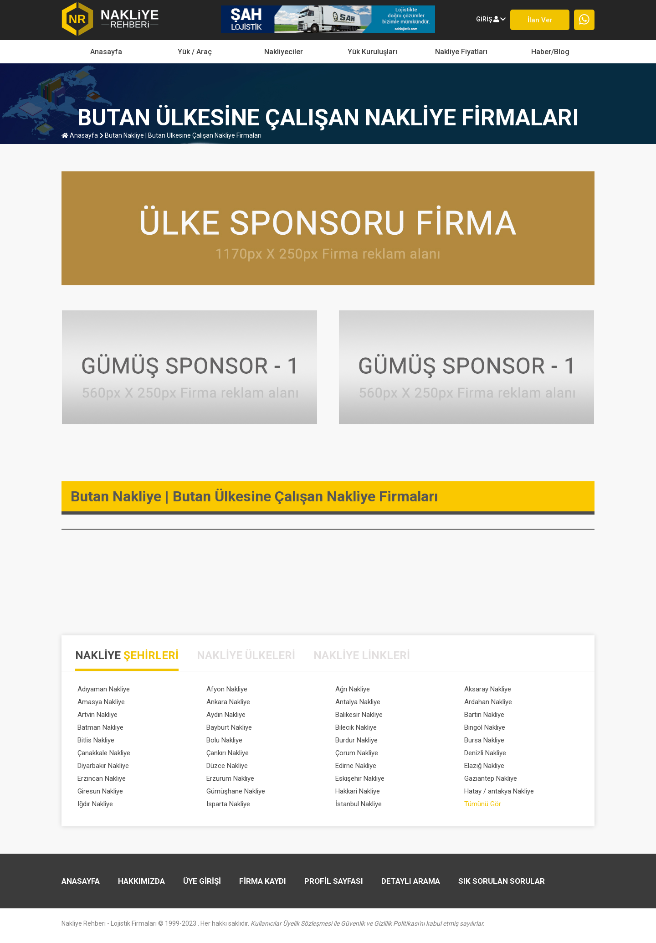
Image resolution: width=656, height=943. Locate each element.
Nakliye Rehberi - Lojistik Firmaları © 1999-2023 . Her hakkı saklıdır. (273, 923)
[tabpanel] (328, 748)
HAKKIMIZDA (141, 881)
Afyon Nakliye (226, 689)
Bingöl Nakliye (484, 727)
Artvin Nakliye (97, 715)
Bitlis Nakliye (95, 740)
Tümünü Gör (482, 804)
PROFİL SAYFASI (333, 881)
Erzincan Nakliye (101, 778)
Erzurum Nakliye (230, 778)
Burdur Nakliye (356, 740)
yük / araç (195, 51)
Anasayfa (106, 51)
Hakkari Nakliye (357, 791)
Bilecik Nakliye (356, 727)
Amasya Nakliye (101, 702)
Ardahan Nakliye (488, 702)
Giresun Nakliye (100, 791)
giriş (491, 19)
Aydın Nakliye (226, 715)
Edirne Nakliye (355, 766)
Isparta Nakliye (228, 804)
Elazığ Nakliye (484, 766)
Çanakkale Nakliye (103, 753)
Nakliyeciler (283, 51)
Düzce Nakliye (227, 766)
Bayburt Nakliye (229, 727)
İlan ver (540, 20)
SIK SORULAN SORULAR (501, 881)
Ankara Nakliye (228, 702)
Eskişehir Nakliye (359, 778)
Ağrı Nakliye (352, 689)
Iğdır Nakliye (95, 804)
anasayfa (80, 135)
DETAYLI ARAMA (410, 881)
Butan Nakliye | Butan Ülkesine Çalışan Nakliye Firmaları (180, 135)
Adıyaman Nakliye (103, 689)
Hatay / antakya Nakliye (499, 791)
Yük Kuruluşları (372, 51)
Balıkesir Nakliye (359, 715)
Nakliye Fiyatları (461, 51)
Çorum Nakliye (356, 753)
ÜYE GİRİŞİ (202, 881)
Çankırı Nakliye (227, 753)
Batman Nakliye (100, 727)
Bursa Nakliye (484, 740)
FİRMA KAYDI (262, 881)
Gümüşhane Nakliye (235, 791)
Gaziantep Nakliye (490, 778)
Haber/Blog (550, 51)
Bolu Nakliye (224, 740)
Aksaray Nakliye (487, 689)
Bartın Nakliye (484, 715)
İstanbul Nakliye (358, 804)
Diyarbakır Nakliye (103, 766)
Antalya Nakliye (357, 702)
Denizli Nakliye (485, 753)
